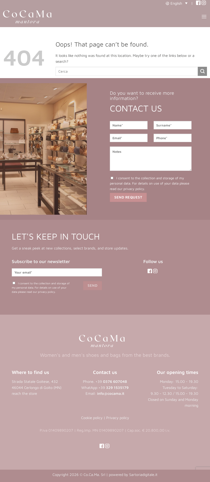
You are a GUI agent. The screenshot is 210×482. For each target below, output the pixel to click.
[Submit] (202, 71)
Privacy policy (117, 417)
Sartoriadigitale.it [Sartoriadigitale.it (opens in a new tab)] (143, 474)
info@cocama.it (110, 393)
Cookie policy (92, 417)
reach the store (24, 393)
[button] (177, 3)
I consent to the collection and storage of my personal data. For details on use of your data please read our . (154, 183)
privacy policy (138, 189)
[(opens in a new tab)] (198, 3)
